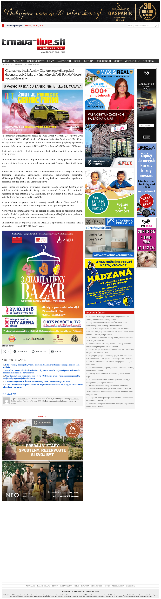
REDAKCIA (23, 398)
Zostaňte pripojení (14, 26)
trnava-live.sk (35, 595)
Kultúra (88, 61)
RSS (97, 592)
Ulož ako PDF (9, 394)
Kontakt (7, 65)
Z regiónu (148, 61)
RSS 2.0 (41, 401)
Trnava (34, 401)
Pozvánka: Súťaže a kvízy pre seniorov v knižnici (108, 385)
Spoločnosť (103, 61)
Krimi (77, 61)
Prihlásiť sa (6, 595)
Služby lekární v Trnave (27, 65)
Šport (118, 61)
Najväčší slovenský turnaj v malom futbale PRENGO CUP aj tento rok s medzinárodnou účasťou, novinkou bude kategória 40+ (109, 392)
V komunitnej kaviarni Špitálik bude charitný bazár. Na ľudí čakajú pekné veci (38, 381)
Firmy (50, 61)
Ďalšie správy (35, 61)
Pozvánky (26, 401)
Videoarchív (132, 61)
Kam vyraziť (64, 61)
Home (6, 61)
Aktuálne (18, 61)
